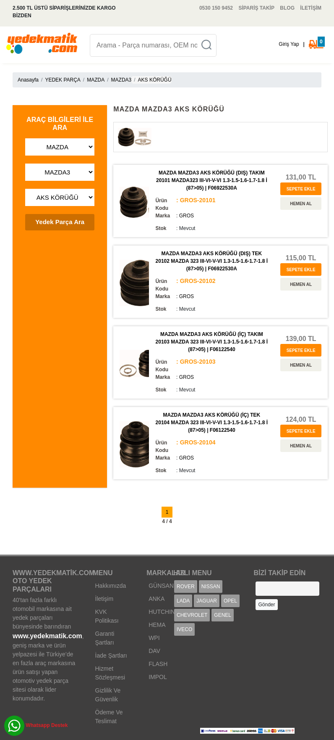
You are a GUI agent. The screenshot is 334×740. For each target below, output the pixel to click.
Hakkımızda (110, 585)
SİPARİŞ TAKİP (256, 8)
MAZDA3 (121, 80)
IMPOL (158, 677)
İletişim (104, 598)
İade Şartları (111, 655)
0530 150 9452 (216, 8)
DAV (154, 651)
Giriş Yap (289, 44)
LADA (183, 601)
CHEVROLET (192, 615)
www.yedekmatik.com (47, 636)
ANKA (156, 598)
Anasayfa (28, 80)
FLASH (158, 664)
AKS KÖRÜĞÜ (155, 80)
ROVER (186, 586)
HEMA (157, 624)
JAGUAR (206, 601)
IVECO (184, 629)
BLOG (287, 8)
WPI (154, 637)
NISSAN (210, 586)
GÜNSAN (161, 585)
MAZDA (95, 80)
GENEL (222, 615)
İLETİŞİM (310, 8)
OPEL (230, 601)
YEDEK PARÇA (62, 80)
